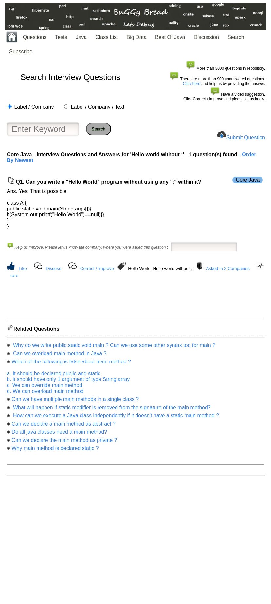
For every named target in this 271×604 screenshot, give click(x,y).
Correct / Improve (97, 268)
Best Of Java (170, 37)
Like (23, 268)
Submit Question (245, 137)
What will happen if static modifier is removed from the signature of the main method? (110, 409)
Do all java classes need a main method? (59, 434)
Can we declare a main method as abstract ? (63, 425)
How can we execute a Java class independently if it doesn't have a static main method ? (115, 417)
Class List (106, 37)
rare (14, 275)
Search (235, 37)
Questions (34, 37)
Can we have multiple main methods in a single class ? (75, 401)
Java (81, 37)
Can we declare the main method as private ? (64, 442)
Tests (61, 37)
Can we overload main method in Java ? (58, 355)
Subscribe (20, 51)
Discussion (206, 37)
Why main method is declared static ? (55, 450)
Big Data (137, 37)
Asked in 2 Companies (227, 268)
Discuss (53, 268)
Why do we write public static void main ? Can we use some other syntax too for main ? (113, 347)
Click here (191, 83)
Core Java (248, 180)
